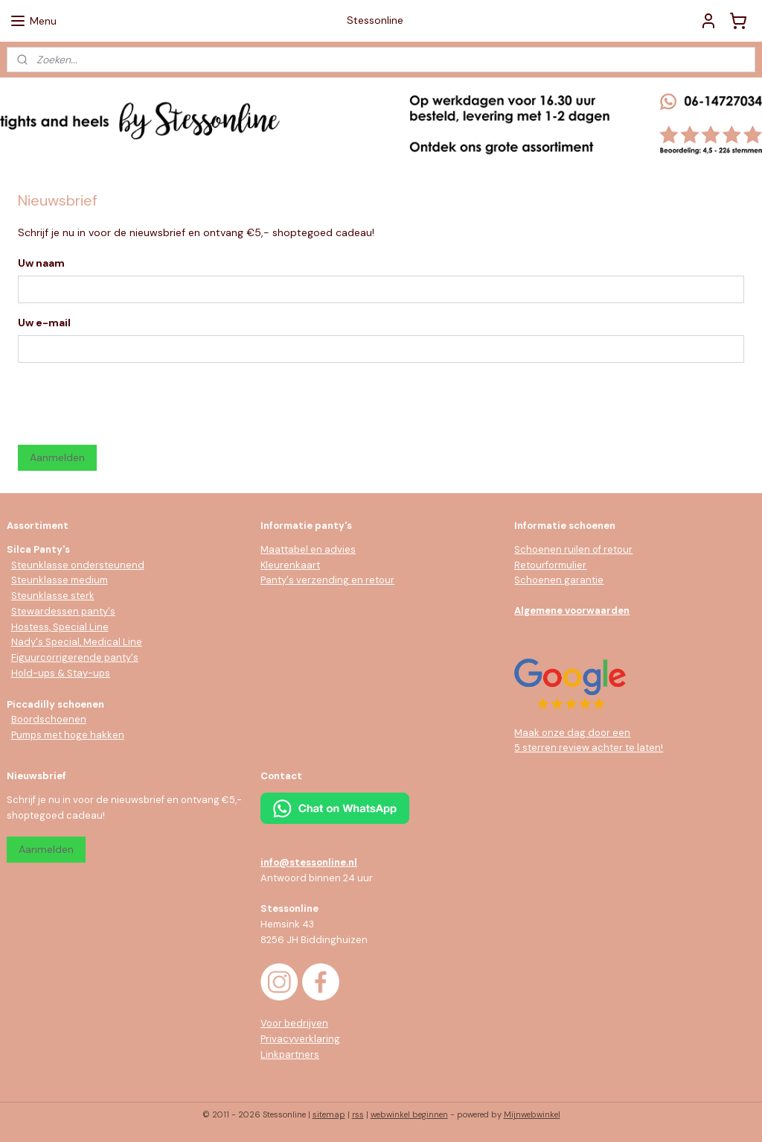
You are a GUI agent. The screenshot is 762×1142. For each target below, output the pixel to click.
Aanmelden (57, 457)
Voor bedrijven (294, 1023)
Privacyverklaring (300, 1038)
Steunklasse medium (59, 580)
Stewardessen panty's (63, 611)
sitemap (329, 1114)
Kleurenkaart (290, 565)
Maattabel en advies (308, 549)
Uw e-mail (44, 322)
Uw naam (41, 263)
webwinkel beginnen (409, 1114)
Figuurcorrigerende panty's (74, 657)
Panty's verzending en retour (327, 580)
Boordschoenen (48, 719)
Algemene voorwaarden (572, 610)
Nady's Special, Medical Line (76, 641)
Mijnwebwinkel (532, 1114)
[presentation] (131, 404)
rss (358, 1114)
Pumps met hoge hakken (67, 735)
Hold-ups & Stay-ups (60, 673)
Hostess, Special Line (60, 627)
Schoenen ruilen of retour (573, 549)
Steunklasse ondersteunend (77, 565)
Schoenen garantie (558, 580)
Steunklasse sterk (53, 595)
